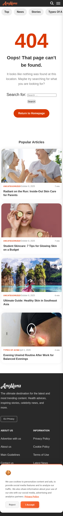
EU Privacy (9, 419)
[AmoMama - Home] (10, 3)
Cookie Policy (41, 446)
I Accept (29, 504)
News (20, 11)
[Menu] (58, 3)
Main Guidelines (10, 454)
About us (6, 446)
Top (6, 11)
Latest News (40, 463)
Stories (36, 11)
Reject (12, 504)
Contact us (7, 463)
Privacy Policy (41, 438)
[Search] (52, 3)
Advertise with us (11, 438)
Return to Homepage (31, 113)
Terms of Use (41, 454)
